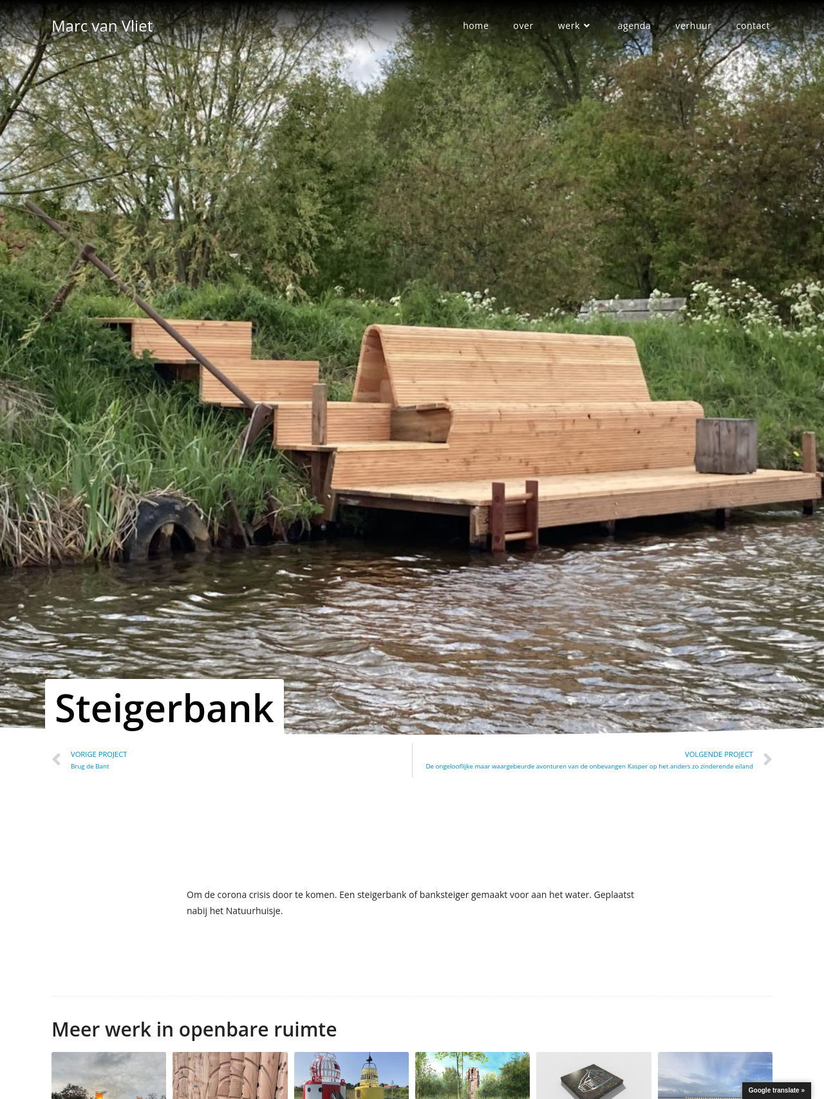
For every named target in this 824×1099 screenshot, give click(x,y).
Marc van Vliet (102, 25)
